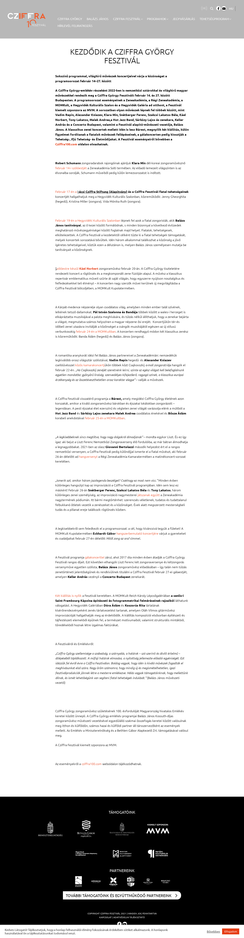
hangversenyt (88, 456)
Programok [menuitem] (156, 19)
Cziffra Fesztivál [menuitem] (126, 19)
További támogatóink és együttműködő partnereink (121, 895)
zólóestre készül (68, 268)
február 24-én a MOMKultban (96, 331)
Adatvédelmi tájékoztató (129, 917)
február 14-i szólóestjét (71, 168)
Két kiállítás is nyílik (68, 595)
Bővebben (213, 931)
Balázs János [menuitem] (97, 19)
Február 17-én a (66, 191)
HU (231, 8)
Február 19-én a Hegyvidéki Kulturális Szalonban (87, 220)
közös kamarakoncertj (89, 365)
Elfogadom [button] (230, 931)
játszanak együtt (149, 495)
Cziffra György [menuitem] (70, 19)
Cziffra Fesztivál (110, 913)
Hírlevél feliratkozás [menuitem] (75, 25)
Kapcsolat (105, 917)
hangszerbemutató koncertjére (137, 533)
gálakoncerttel (94, 557)
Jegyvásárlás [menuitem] (184, 19)
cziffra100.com (92, 764)
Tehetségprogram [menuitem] (214, 19)
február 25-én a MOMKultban (105, 418)
